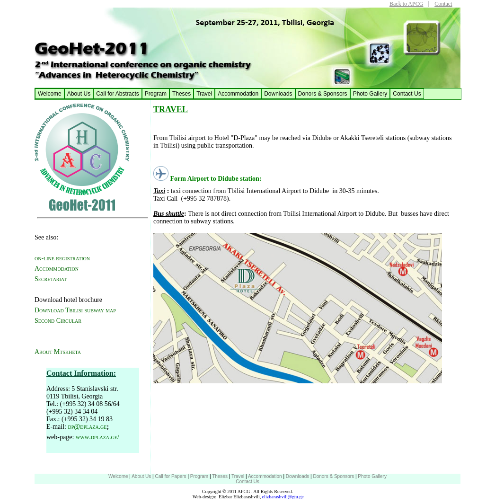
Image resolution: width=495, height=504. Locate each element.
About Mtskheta (58, 351)
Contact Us (407, 93)
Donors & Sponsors (322, 93)
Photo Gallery (370, 93)
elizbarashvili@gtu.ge (283, 496)
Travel (204, 93)
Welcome (50, 93)
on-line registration (62, 258)
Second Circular (58, 320)
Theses (181, 93)
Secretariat (51, 279)
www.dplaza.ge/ (97, 437)
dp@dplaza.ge (87, 426)
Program (156, 93)
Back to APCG (406, 3)
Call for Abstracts (117, 93)
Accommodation (238, 93)
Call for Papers (170, 476)
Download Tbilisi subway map (75, 310)
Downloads (278, 93)
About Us (78, 93)
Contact (443, 3)
